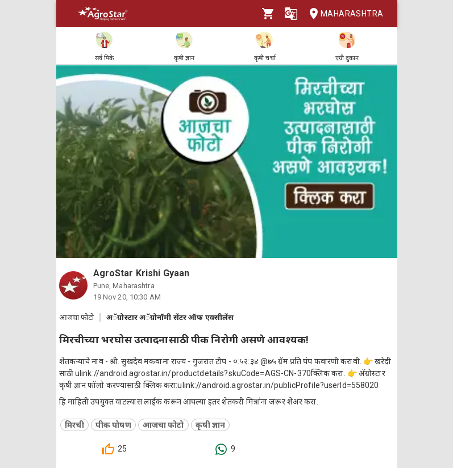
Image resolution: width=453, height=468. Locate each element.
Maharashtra (342, 13)
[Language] (291, 13)
